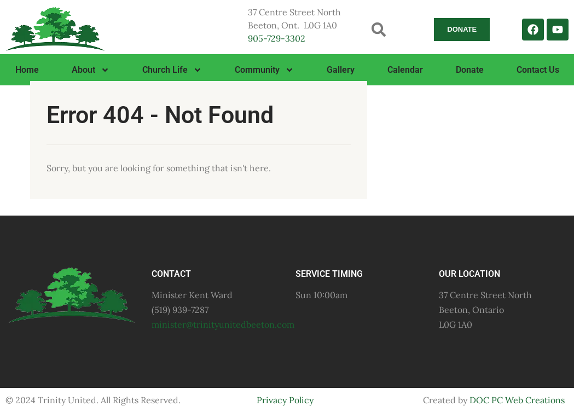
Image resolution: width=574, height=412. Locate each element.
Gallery (341, 70)
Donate (470, 70)
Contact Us (538, 70)
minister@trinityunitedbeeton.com (223, 324)
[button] (378, 29)
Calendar (405, 70)
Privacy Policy (285, 399)
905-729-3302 (276, 38)
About (90, 70)
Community (264, 70)
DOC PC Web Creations (517, 399)
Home (27, 70)
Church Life (172, 70)
